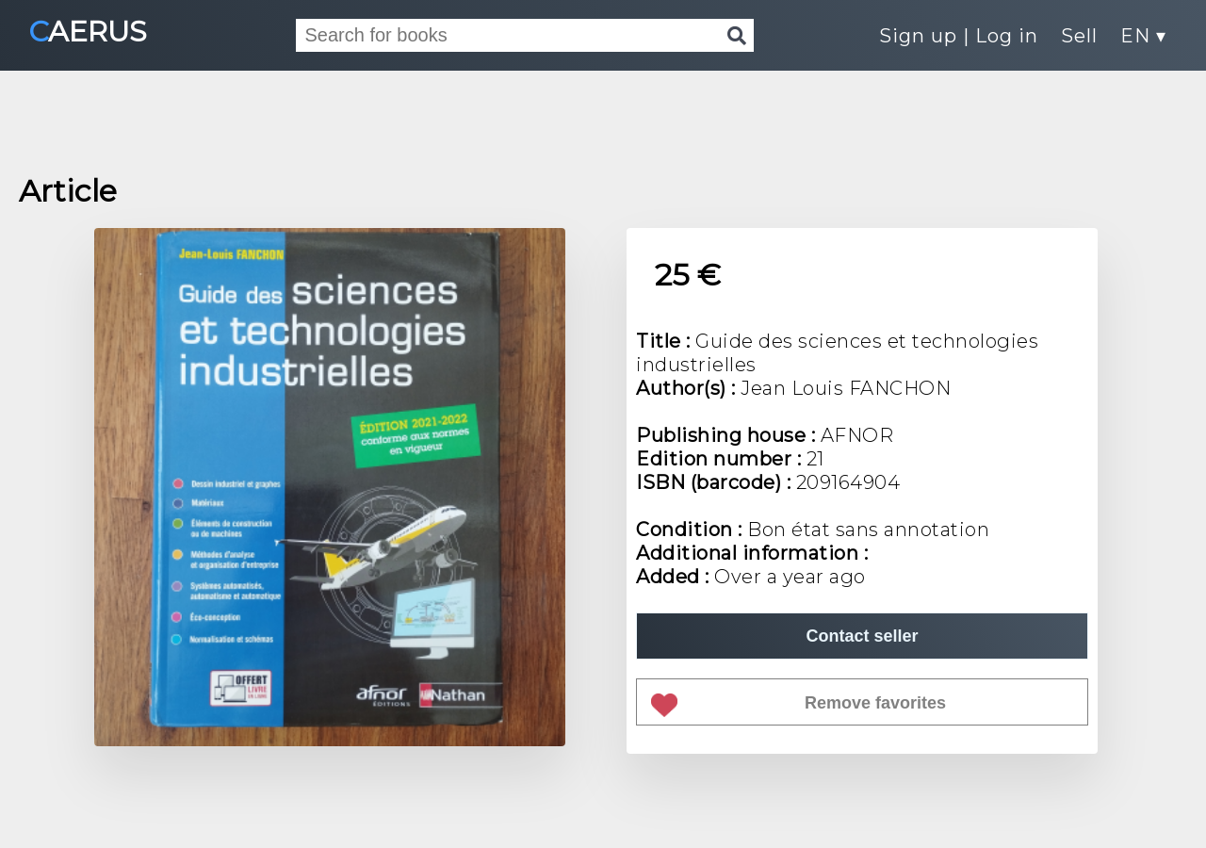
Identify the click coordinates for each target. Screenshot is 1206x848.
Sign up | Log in (958, 35)
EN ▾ (1143, 35)
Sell (1079, 35)
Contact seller (862, 636)
